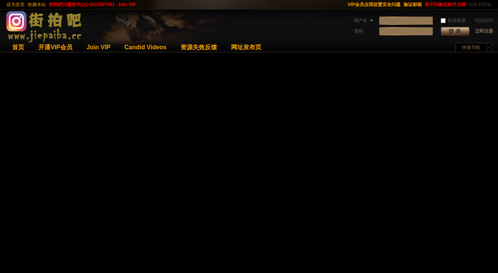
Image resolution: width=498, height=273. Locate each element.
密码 (358, 31)
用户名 (361, 20)
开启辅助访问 (342, 4)
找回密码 (484, 20)
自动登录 (453, 20)
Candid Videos (145, 47)
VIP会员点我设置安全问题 (374, 4)
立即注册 (484, 31)
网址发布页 (246, 47)
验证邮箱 (413, 4)
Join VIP (127, 4)
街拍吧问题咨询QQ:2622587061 (82, 4)
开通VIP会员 (55, 47)
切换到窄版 (480, 4)
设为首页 (15, 4)
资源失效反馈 (199, 47)
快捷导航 (471, 47)
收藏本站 (37, 4)
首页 (18, 47)
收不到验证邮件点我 (445, 4)
